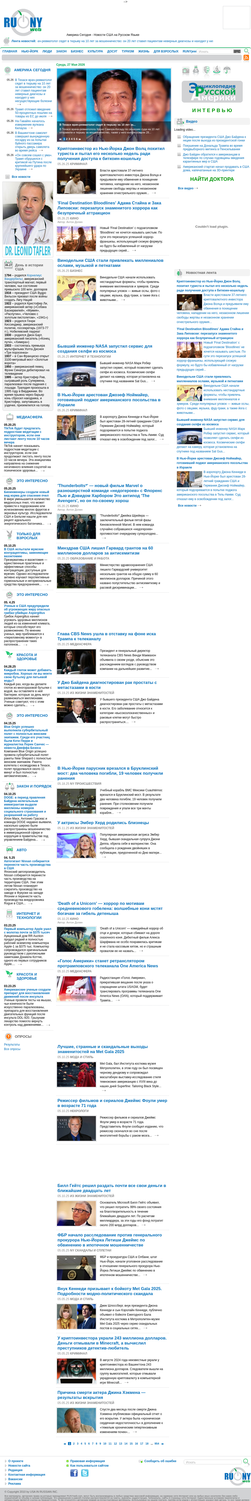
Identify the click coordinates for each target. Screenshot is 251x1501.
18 (147, 1443)
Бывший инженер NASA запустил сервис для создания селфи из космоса (104, 349)
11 (110, 1443)
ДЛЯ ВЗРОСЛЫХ (166, 51)
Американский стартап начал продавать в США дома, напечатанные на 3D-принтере (216, 168)
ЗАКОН (61, 51)
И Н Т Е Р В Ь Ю (212, 110)
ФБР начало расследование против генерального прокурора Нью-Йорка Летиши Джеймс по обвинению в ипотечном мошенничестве (109, 1240)
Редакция (15, 1470)
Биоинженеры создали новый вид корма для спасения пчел (26, 493)
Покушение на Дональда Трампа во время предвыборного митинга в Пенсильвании (212, 147)
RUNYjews (190, 51)
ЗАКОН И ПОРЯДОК (34, 786)
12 (115, 1443)
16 (136, 1443)
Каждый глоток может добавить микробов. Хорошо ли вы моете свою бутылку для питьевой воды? (28, 675)
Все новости (21, 177)
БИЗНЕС (77, 51)
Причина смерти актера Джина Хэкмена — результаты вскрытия (101, 1395)
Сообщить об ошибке (160, 1461)
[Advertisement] (74, 323)
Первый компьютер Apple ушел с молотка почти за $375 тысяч (27, 930)
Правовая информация (87, 1461)
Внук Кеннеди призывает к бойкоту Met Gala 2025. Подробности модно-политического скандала (109, 1291)
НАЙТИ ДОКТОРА (212, 179)
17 (141, 1443)
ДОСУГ (112, 51)
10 (104, 1443)
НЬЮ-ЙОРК (29, 51)
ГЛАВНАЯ (10, 51)
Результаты (12, 1044)
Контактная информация (26, 1474)
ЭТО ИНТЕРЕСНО (32, 481)
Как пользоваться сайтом (89, 1465)
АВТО (22, 850)
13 (120, 1443)
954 (157, 1443)
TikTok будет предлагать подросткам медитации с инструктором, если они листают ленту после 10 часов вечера (26, 435)
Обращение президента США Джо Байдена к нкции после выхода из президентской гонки (214, 138)
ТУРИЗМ (128, 51)
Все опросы (12, 1049)
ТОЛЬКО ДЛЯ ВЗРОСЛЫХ (28, 536)
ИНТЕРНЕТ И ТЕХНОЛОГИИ (29, 916)
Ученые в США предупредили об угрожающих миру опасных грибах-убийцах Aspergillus (27, 609)
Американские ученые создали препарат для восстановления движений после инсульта (27, 993)
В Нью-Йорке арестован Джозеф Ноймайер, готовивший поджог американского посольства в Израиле (109, 399)
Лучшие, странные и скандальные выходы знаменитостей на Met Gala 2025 (102, 1049)
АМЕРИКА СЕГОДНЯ (32, 70)
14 (126, 1443)
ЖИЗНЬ (143, 51)
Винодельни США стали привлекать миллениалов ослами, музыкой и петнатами (110, 263)
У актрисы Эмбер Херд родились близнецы (103, 822)
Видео (191, 121)
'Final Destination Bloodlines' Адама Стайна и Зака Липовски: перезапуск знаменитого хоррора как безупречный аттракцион (109, 208)
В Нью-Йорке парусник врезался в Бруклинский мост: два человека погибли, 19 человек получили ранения (110, 773)
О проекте (15, 1461)
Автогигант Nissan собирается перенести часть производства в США (27, 864)
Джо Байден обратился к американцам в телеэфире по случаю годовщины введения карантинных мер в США (213, 158)
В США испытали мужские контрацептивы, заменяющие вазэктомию (26, 552)
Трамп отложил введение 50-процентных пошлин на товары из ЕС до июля (33, 113)
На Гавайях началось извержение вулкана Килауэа (30, 124)
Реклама (14, 1483)
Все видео (188, 188)
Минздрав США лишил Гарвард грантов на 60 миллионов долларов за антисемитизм (105, 551)
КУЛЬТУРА (95, 51)
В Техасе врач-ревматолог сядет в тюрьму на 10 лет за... (97, 124)
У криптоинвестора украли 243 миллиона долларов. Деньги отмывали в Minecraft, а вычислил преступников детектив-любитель (112, 1343)
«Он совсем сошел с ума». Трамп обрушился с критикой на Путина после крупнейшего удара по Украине (33, 162)
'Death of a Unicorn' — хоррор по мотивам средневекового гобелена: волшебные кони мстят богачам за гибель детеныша (110, 908)
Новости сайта (19, 1465)
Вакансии (15, 1479)
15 (131, 1443)
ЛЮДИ (47, 51)
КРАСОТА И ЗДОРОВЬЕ (27, 657)
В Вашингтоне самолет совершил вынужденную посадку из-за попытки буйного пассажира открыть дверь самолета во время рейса (32, 141)
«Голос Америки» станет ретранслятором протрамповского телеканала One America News (107, 963)
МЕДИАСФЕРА (29, 417)
